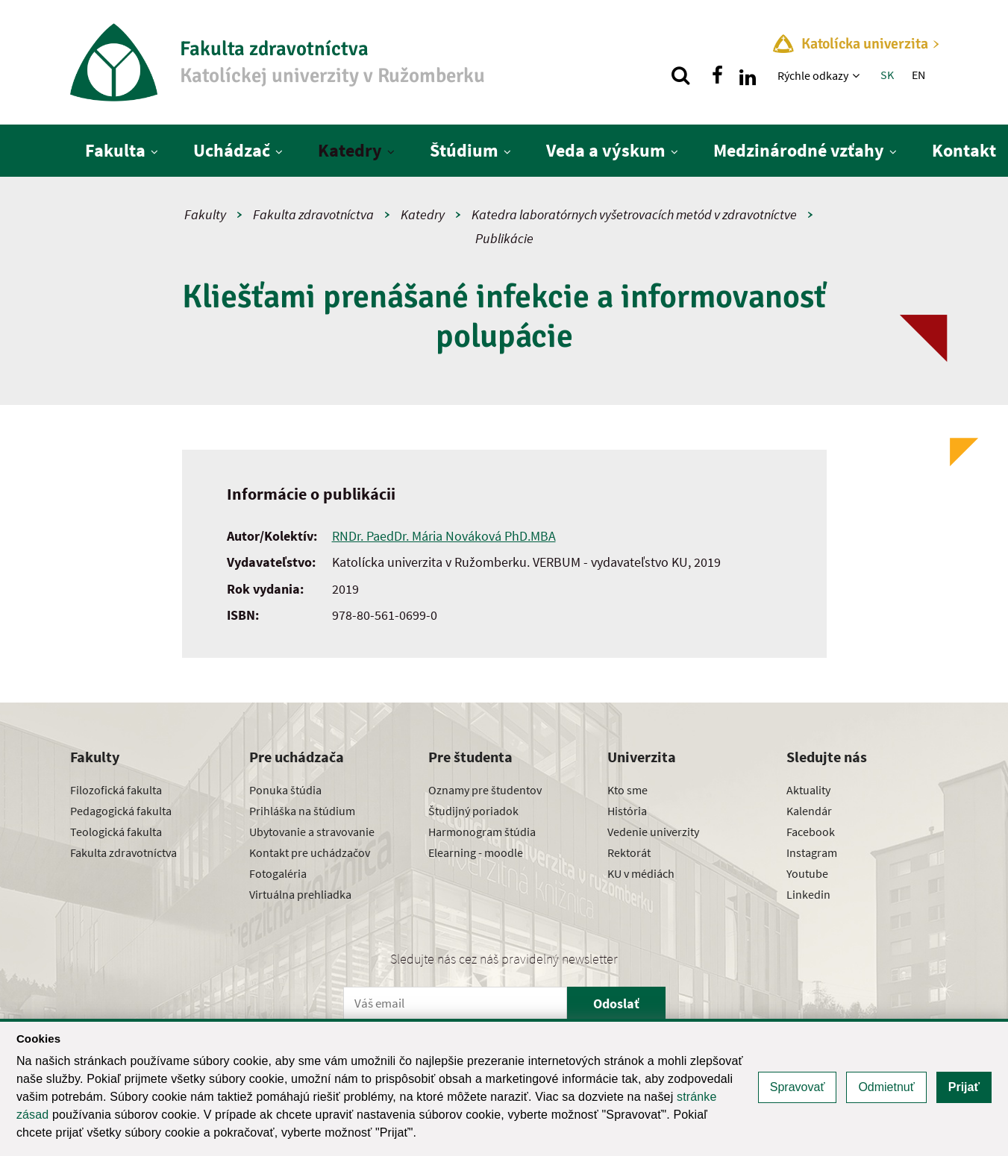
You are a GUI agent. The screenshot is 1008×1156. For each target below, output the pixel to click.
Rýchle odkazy (812, 75)
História (627, 810)
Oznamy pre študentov (485, 789)
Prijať (964, 1087)
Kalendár (809, 810)
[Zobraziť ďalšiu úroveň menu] (857, 75)
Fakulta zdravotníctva (313, 214)
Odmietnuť (886, 1087)
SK (887, 74)
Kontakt (964, 150)
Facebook (810, 831)
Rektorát (629, 852)
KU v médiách (640, 873)
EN (918, 74)
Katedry (350, 150)
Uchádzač (231, 150)
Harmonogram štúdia (482, 831)
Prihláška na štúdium (302, 810)
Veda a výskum (606, 150)
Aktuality (808, 789)
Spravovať (797, 1087)
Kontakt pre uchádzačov (309, 852)
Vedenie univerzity (653, 831)
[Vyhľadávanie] (680, 75)
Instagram (811, 852)
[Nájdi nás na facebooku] (718, 75)
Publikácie (504, 238)
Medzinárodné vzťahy (798, 150)
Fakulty (205, 214)
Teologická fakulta (116, 831)
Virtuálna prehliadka (300, 894)
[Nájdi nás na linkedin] (748, 75)
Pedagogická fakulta (121, 810)
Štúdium (464, 150)
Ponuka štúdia (285, 789)
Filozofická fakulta (116, 789)
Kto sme (627, 789)
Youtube (807, 873)
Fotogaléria (278, 873)
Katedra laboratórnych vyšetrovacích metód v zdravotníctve (634, 214)
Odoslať (616, 1003)
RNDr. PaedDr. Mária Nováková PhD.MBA (444, 535)
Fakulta (115, 150)
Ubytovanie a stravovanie (312, 831)
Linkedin (808, 894)
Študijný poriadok (473, 810)
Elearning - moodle (475, 852)
